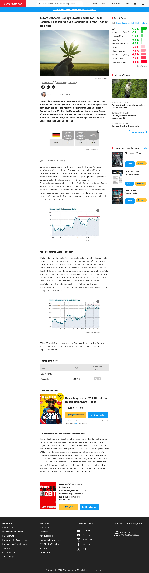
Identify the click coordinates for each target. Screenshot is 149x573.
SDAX (137, 23)
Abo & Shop (45, 548)
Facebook (84, 544)
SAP (113, 29)
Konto (76, 423)
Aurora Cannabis (47, 82)
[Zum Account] (104, 3)
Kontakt (83, 530)
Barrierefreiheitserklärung (14, 539)
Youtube (83, 535)
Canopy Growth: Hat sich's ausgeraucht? (124, 116)
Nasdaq (118, 23)
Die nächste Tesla (133, 153)
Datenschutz (8, 535)
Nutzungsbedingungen (12, 531)
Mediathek (44, 527)
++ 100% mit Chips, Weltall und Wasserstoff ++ (74, 9)
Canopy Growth (61, 82)
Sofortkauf (76, 415)
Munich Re (115, 32)
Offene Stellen (8, 552)
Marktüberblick (46, 535)
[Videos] (127, 3)
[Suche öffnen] (39, 3)
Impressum (7, 527)
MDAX (132, 23)
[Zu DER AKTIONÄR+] (115, 3)
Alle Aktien (44, 523)
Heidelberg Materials (119, 62)
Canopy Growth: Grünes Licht (125, 126)
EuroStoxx (143, 23)
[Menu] (142, 3)
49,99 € (130, 164)
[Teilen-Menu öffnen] (43, 87)
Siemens (115, 54)
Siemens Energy (117, 58)
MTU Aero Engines (118, 51)
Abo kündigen (8, 556)
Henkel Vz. (115, 40)
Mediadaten (7, 523)
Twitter (83, 549)
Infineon (115, 47)
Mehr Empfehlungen (137, 132)
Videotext (7, 548)
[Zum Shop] (95, 3)
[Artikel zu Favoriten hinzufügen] (53, 87)
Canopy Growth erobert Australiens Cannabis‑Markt (128, 106)
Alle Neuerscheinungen (143, 148)
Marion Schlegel (66, 94)
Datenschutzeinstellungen (14, 544)
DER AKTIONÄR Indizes (50, 544)
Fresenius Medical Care (120, 43)
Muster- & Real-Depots (50, 539)
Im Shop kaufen (98, 415)
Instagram (84, 539)
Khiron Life (72, 82)
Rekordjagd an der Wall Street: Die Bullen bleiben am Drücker (86, 400)
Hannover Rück (117, 36)
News (126, 32)
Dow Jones (126, 23)
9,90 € (129, 183)
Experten (44, 531)
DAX (113, 23)
